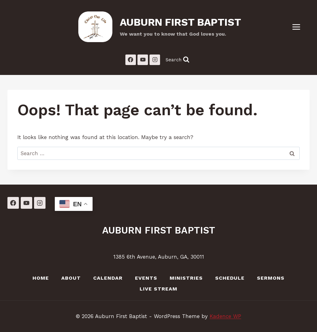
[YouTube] (142, 60)
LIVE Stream (158, 289)
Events (146, 278)
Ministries (186, 278)
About (71, 278)
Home (41, 278)
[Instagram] (155, 60)
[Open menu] (299, 26)
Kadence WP (225, 316)
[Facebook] (130, 60)
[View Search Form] (177, 60)
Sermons (270, 278)
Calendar (108, 278)
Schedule (230, 278)
